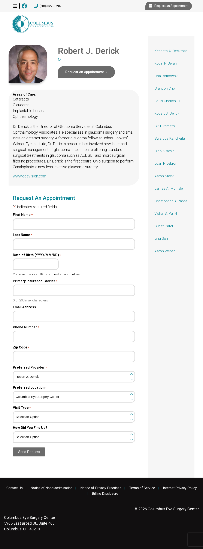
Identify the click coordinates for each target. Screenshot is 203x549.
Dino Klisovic (164, 151)
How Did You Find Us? (30, 427)
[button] (15, 6)
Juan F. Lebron (165, 163)
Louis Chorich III (167, 101)
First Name (23, 215)
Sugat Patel (163, 226)
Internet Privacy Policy (180, 488)
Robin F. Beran (165, 63)
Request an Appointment (168, 6)
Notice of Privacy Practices (100, 488)
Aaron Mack (164, 176)
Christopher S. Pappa (171, 201)
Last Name (22, 235)
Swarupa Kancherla (169, 138)
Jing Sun (161, 238)
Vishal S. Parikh (166, 213)
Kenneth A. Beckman (171, 51)
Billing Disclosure (105, 493)
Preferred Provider (30, 367)
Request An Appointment (84, 72)
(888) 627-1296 (47, 6)
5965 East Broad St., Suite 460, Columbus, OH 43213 (29, 523)
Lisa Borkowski (166, 76)
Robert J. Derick (166, 113)
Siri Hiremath (164, 126)
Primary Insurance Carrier (35, 281)
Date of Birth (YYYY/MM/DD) (37, 255)
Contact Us (14, 488)
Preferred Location (29, 387)
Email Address (24, 307)
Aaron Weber (164, 251)
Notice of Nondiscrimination (51, 488)
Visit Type (22, 407)
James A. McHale (168, 188)
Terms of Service (142, 488)
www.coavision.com (29, 176)
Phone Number (26, 327)
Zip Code (21, 347)
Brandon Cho (164, 88)
